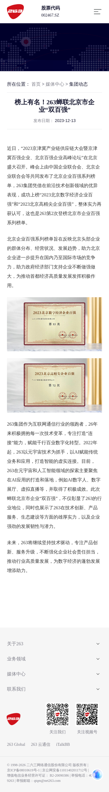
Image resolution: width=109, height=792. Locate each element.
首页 (36, 84)
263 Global (16, 744)
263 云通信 (41, 744)
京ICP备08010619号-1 (23, 770)
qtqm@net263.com (47, 781)
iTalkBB (63, 744)
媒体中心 (55, 84)
